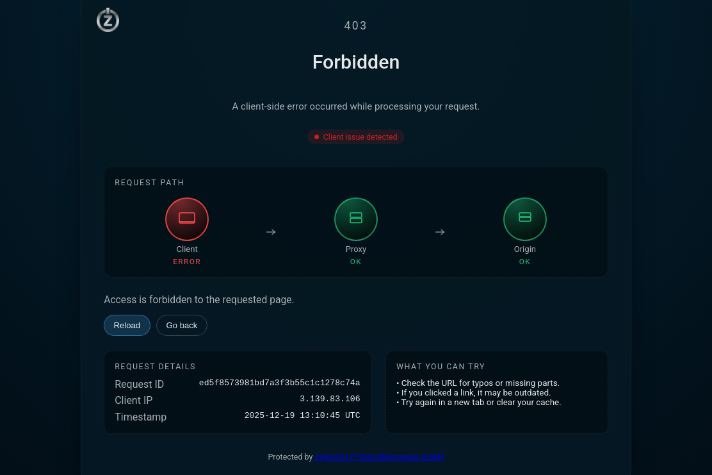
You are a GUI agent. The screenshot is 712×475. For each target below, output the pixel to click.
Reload (127, 325)
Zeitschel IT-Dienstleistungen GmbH (379, 457)
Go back (182, 325)
